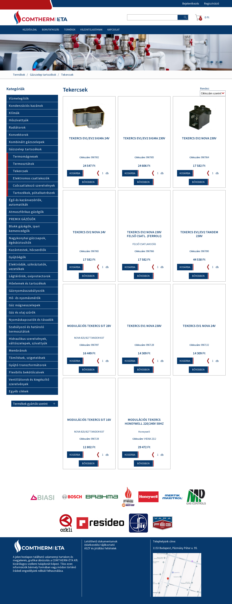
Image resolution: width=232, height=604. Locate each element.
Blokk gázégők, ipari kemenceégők (24, 228)
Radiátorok (17, 127)
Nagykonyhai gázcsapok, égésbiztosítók (27, 240)
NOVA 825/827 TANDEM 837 (89, 338)
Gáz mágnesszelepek (24, 305)
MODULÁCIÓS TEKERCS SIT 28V (89, 326)
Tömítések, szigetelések (27, 358)
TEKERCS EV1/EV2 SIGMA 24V (89, 138)
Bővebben (88, 182)
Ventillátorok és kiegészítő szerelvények (29, 382)
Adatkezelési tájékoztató (99, 545)
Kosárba (74, 173)
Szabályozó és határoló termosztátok (26, 329)
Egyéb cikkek (19, 391)
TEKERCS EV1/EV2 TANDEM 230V (199, 234)
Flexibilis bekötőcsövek (26, 372)
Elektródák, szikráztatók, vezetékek (28, 266)
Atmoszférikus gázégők (26, 212)
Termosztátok (23, 164)
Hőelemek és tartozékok (27, 283)
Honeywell (144, 431)
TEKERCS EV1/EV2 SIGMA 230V (144, 138)
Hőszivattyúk (19, 120)
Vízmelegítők (19, 98)
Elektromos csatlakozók (31, 178)
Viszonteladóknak (91, 29)
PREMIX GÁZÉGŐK (22, 219)
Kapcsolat (113, 29)
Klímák (14, 113)
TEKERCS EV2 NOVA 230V (199, 138)
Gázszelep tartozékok (43, 75)
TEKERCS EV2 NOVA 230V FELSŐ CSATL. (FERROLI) (144, 234)
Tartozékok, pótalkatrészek (34, 193)
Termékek (69, 29)
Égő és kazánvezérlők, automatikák (25, 202)
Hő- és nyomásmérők (25, 298)
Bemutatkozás (50, 29)
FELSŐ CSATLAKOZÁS (144, 244)
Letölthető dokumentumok (100, 541)
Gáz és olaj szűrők (22, 312)
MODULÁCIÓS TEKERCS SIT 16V (89, 420)
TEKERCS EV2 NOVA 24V (89, 232)
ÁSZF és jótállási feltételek (100, 548)
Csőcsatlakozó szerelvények (34, 186)
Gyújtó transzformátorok (27, 365)
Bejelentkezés (190, 3)
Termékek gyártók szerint (30, 404)
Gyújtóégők (17, 257)
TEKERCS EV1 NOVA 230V (144, 326)
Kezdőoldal (30, 29)
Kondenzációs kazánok (26, 106)
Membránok (18, 351)
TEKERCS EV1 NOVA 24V (199, 326)
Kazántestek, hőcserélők (27, 250)
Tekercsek (67, 75)
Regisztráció (211, 3)
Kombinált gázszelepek (26, 142)
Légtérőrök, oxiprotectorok (29, 276)
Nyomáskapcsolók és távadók (31, 320)
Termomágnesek (25, 157)
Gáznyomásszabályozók (27, 291)
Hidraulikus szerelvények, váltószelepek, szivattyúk (28, 341)
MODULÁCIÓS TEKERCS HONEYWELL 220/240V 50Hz (144, 422)
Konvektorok (18, 135)
